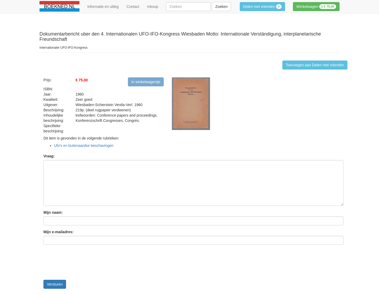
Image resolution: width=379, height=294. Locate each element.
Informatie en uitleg (103, 6)
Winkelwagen (316, 6)
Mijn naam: (53, 212)
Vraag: (49, 156)
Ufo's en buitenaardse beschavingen (83, 145)
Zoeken (221, 6)
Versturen (55, 284)
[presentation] (83, 264)
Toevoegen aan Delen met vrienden (315, 65)
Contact (133, 6)
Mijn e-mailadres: (58, 232)
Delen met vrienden (262, 6)
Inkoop (152, 6)
